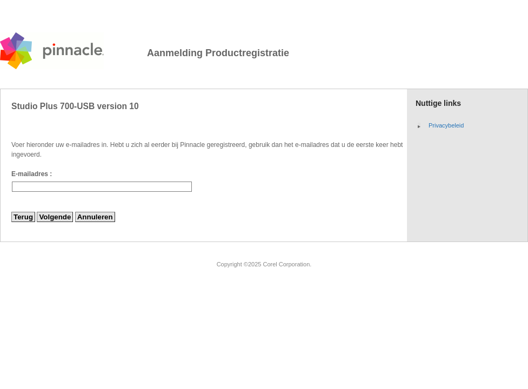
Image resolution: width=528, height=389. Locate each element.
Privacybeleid (446, 125)
